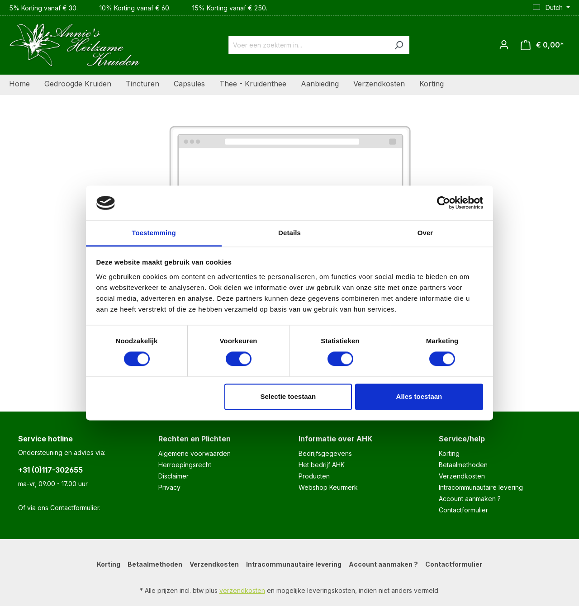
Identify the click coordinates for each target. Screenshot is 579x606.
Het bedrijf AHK (322, 465)
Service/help (462, 438)
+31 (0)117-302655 (50, 469)
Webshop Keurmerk (328, 487)
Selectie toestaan (288, 396)
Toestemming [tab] (154, 233)
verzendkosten (242, 590)
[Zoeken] (398, 45)
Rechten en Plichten (194, 438)
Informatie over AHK (335, 438)
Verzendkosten (462, 476)
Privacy (169, 487)
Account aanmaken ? (470, 498)
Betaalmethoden (463, 465)
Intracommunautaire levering (481, 487)
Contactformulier (74, 507)
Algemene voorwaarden (194, 453)
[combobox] (308, 45)
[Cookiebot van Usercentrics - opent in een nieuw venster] (443, 203)
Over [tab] (425, 233)
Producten (314, 476)
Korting (449, 453)
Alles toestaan (419, 396)
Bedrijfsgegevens (325, 453)
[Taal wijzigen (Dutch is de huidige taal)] (551, 7)
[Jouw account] (504, 45)
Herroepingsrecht (184, 465)
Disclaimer (173, 476)
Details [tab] (289, 233)
